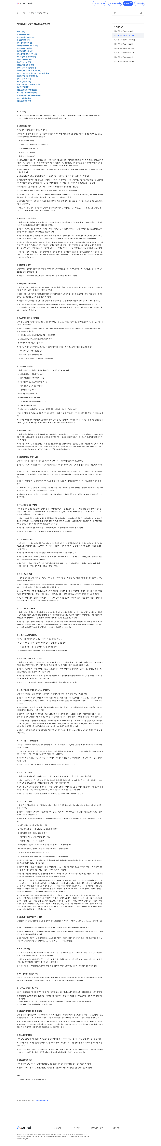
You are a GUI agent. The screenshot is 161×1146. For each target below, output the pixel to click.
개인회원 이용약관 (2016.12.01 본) (124, 61)
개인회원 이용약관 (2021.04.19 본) (124, 53)
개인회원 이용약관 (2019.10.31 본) (124, 57)
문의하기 (128, 3)
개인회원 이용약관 (42, 13)
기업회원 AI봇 (115, 3)
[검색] (128, 13)
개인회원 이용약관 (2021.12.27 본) (124, 44)
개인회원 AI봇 (99, 3)
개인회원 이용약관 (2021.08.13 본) (124, 48)
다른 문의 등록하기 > (41, 1100)
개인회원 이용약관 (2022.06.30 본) (124, 40)
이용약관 (32, 13)
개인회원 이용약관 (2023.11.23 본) (124, 31)
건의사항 (140, 3)
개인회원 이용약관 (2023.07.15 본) (124, 35)
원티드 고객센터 (22, 13)
